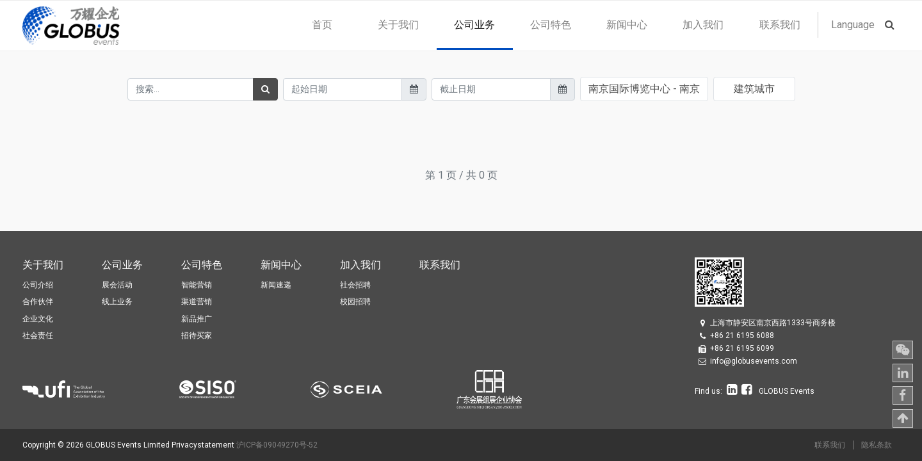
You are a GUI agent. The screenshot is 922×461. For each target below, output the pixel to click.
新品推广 (196, 318)
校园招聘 (355, 301)
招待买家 (196, 335)
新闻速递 (276, 284)
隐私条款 (876, 445)
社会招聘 (355, 284)
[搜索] (265, 89)
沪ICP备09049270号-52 (277, 445)
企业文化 (37, 318)
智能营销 (196, 284)
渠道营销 (196, 301)
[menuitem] (322, 25)
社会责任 (37, 335)
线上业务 (117, 301)
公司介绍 (37, 284)
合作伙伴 (37, 301)
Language (853, 25)
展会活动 (117, 284)
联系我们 (829, 445)
